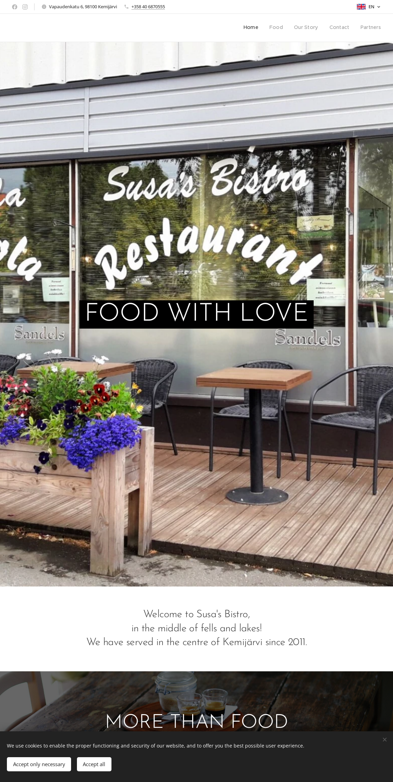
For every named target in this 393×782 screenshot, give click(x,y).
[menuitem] (338, 28)
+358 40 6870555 (148, 6)
